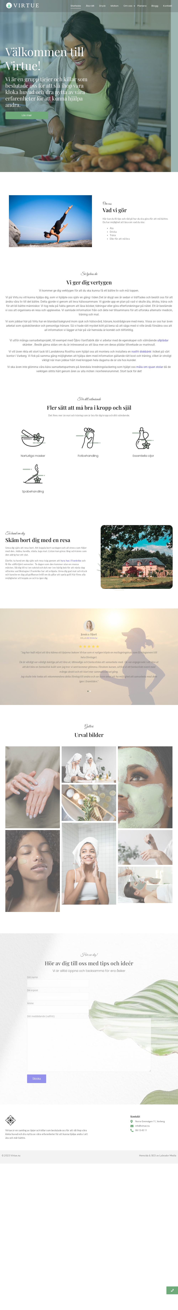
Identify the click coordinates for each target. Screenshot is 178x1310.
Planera (141, 5)
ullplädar (162, 340)
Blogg (154, 5)
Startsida (76, 5)
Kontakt (167, 5)
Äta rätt (90, 5)
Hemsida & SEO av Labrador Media (157, 1159)
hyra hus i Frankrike (71, 560)
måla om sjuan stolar (149, 367)
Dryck (102, 5)
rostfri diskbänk (141, 351)
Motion (114, 5)
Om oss (128, 5)
